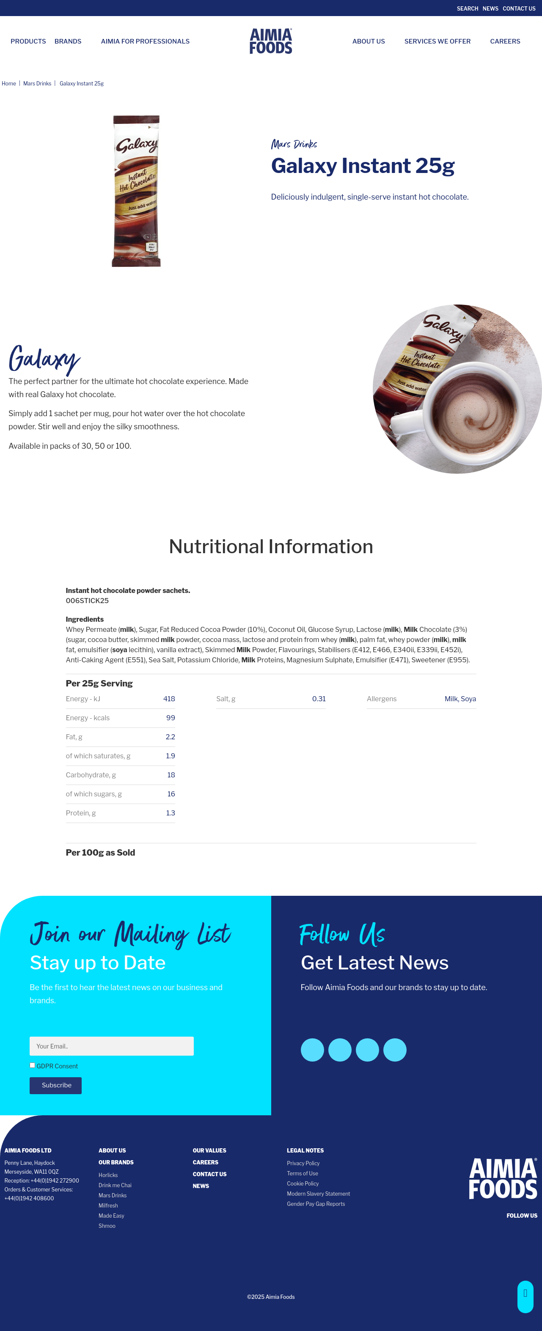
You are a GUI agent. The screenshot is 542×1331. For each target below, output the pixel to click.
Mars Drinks (37, 83)
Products (28, 41)
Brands (72, 41)
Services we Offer (441, 41)
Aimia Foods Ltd (28, 1150)
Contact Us (519, 8)
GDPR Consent (57, 1066)
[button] (525, 1297)
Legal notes (305, 1150)
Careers (509, 41)
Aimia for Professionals (145, 41)
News (490, 8)
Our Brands (116, 1162)
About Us (372, 41)
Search (467, 8)
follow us (522, 1216)
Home (9, 83)
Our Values (209, 1150)
